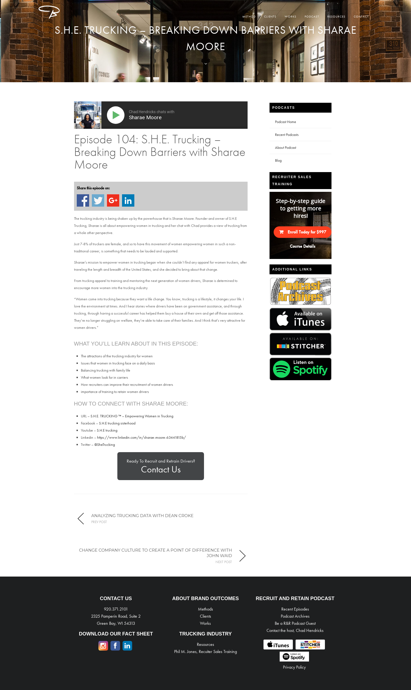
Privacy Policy (294, 667)
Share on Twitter (98, 200)
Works (290, 16)
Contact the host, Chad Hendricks (295, 630)
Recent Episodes (295, 609)
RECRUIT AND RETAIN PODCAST (295, 598)
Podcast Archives (295, 616)
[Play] (117, 115)
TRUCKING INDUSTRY (205, 634)
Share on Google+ (113, 200)
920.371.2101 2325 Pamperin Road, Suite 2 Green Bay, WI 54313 (116, 616)
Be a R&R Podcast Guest (295, 623)
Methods (205, 609)
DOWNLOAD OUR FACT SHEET (116, 634)
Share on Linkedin (128, 200)
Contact (361, 16)
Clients (270, 16)
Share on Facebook (83, 200)
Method (249, 16)
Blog (278, 160)
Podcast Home (285, 121)
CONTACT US (116, 598)
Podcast (312, 16)
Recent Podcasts (287, 134)
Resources (336, 16)
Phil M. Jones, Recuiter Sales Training (205, 651)
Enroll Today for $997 (307, 232)
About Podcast (285, 147)
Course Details (302, 246)
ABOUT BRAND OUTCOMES (205, 598)
